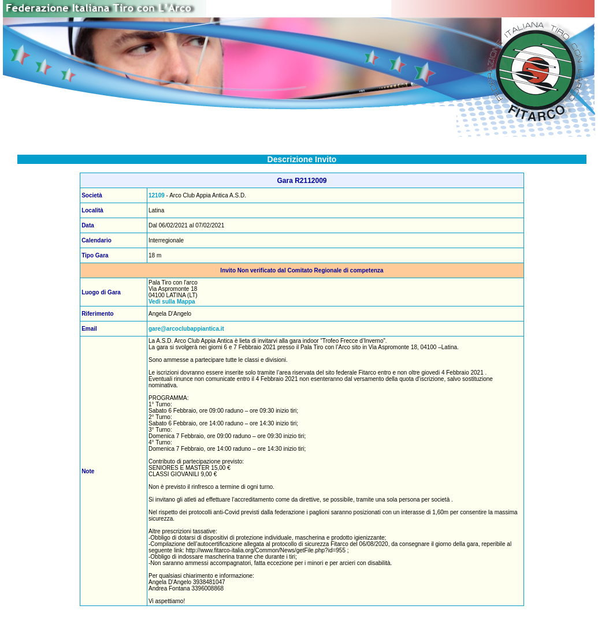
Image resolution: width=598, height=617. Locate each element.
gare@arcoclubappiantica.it (186, 329)
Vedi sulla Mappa (171, 301)
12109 (156, 195)
